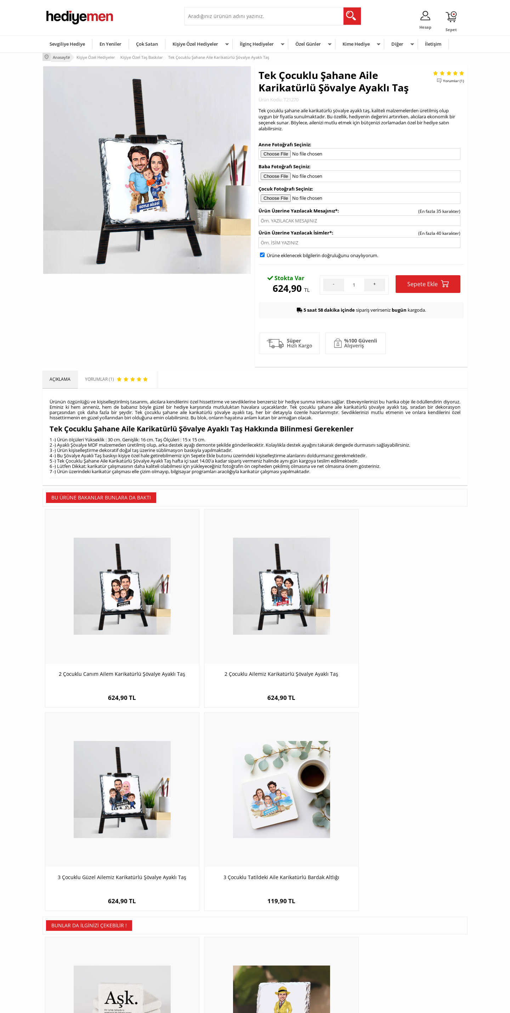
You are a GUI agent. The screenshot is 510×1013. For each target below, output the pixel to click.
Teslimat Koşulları (63, 921)
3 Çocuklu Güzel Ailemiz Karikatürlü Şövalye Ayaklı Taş (308, 622)
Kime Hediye (356, 44)
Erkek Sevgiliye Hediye (210, 953)
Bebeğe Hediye (344, 953)
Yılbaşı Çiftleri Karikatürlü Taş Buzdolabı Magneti (414, 793)
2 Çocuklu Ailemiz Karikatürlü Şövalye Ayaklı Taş (202, 622)
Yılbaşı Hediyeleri (276, 942)
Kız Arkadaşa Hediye (137, 942)
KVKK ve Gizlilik (60, 963)
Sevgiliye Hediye (67, 44)
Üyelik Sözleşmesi (63, 931)
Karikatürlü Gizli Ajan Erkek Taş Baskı (202, 789)
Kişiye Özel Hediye (135, 921)
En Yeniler (110, 44)
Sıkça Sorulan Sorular (67, 974)
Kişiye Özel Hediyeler (195, 44)
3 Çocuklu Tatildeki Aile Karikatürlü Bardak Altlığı (414, 622)
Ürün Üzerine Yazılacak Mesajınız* (298, 209)
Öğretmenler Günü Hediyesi (286, 963)
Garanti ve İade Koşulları (70, 953)
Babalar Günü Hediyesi (281, 974)
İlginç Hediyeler (257, 44)
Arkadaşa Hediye (346, 963)
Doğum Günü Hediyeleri (282, 931)
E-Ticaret (233, 1004)
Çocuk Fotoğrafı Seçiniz (285, 187)
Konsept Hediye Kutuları (211, 921)
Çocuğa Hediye (344, 942)
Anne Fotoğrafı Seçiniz (284, 143)
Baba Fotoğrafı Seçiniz (284, 165)
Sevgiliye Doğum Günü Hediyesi (219, 942)
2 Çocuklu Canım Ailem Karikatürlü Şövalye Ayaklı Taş (96, 622)
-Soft (218, 1004)
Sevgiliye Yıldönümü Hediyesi (216, 974)
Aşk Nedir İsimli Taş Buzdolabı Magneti (96, 793)
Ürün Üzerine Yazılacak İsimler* (295, 231)
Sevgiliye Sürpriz (133, 963)
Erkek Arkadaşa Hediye (140, 931)
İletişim (433, 44)
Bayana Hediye (344, 931)
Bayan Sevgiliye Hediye (210, 963)
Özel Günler (308, 44)
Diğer (397, 44)
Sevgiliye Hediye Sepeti (210, 931)
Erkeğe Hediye (343, 921)
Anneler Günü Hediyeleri (283, 953)
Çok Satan (147, 44)
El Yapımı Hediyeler (136, 953)
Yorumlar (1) (453, 79)
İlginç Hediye (342, 974)
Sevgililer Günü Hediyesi (282, 921)
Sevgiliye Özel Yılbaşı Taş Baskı (308, 789)
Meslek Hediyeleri (134, 974)
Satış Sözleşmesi (62, 942)
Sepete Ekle (428, 283)
